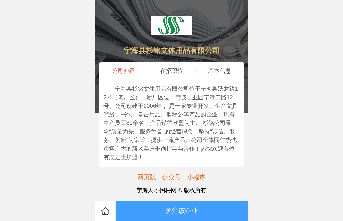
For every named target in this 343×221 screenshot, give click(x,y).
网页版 (146, 177)
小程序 (196, 177)
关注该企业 (182, 210)
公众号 (171, 177)
